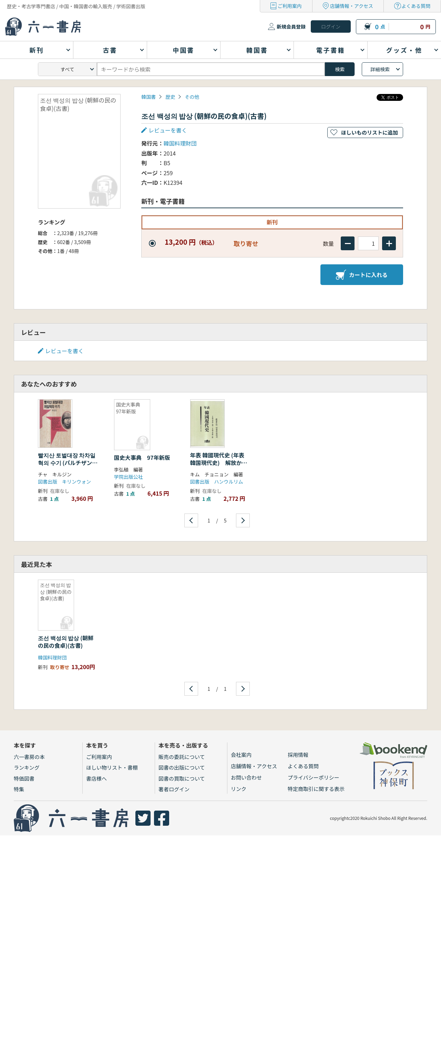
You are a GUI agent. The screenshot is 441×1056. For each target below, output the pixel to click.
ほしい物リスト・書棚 (112, 767)
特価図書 (24, 778)
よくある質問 (415, 5)
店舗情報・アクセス (351, 5)
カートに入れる (362, 275)
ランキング (27, 767)
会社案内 (241, 754)
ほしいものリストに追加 (369, 132)
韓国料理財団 (180, 143)
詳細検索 (380, 69)
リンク (238, 788)
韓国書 (148, 96)
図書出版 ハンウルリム (216, 481)
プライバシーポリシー (313, 777)
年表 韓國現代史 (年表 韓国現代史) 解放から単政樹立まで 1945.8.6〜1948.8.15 (218, 466)
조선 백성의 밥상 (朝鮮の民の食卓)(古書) (65, 642)
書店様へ (96, 778)
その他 (192, 96)
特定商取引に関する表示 (316, 788)
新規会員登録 (291, 26)
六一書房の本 (29, 756)
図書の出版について (181, 767)
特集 (19, 789)
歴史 (170, 96)
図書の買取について (181, 778)
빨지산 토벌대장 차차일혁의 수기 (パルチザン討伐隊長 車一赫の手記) (68, 463)
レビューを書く (167, 130)
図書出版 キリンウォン (64, 481)
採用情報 (298, 754)
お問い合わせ (246, 777)
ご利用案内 (290, 5)
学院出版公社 (128, 476)
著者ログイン (173, 789)
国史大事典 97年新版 (142, 457)
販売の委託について (181, 756)
